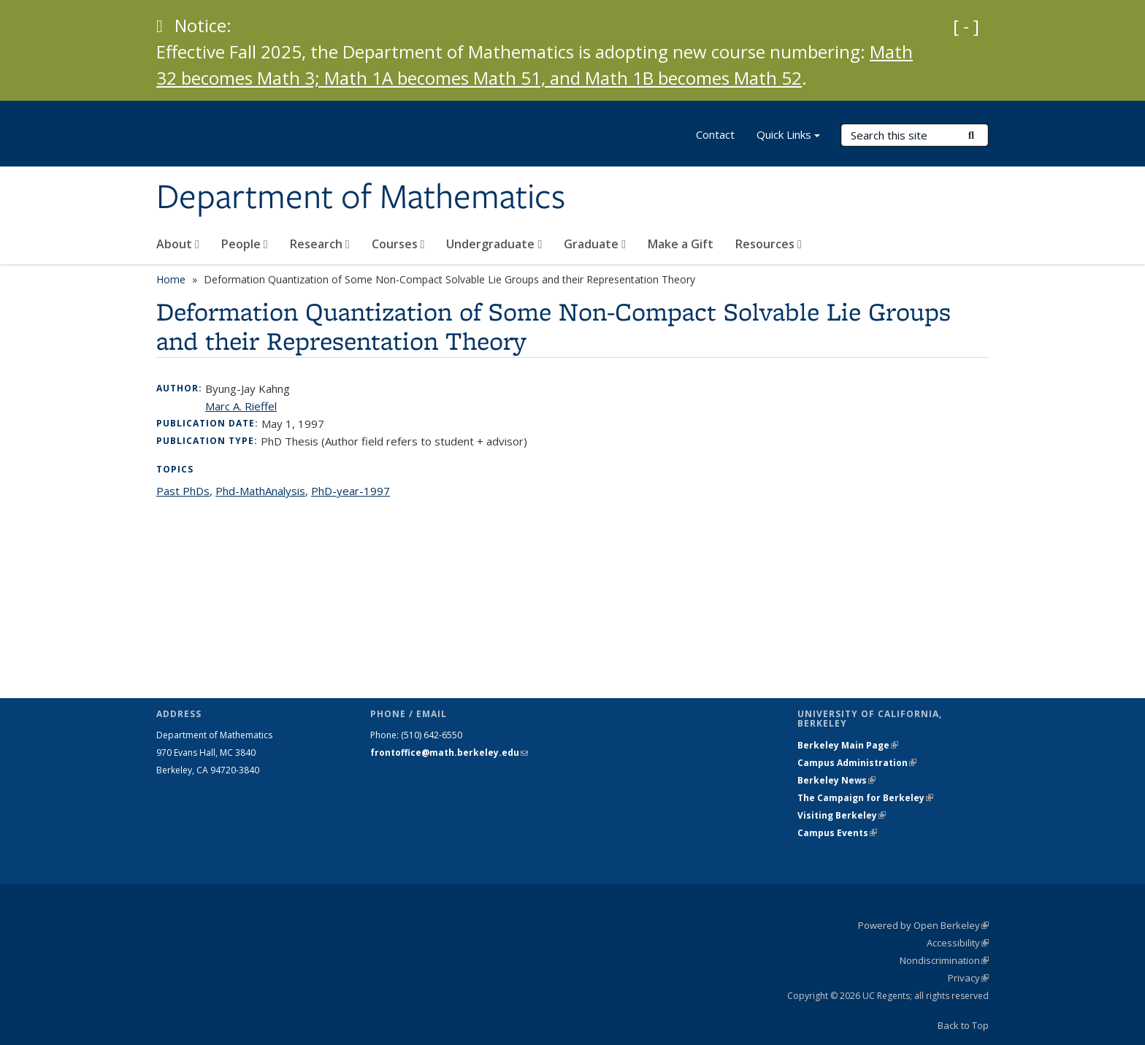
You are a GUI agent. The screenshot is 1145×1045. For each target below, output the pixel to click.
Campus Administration (856, 763)
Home (170, 279)
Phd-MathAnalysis (260, 490)
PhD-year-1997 (350, 490)
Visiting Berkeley (841, 815)
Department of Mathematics (360, 198)
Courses (398, 244)
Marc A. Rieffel (241, 406)
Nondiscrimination (944, 960)
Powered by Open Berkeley (923, 925)
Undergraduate (494, 244)
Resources (768, 244)
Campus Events (837, 833)
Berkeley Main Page (847, 745)
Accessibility (958, 942)
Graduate (595, 244)
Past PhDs (183, 490)
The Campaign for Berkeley (865, 798)
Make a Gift (680, 244)
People (244, 244)
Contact (715, 134)
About (177, 244)
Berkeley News (836, 780)
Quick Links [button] (788, 136)
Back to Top (963, 1025)
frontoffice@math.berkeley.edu (449, 752)
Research (320, 244)
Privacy (968, 977)
